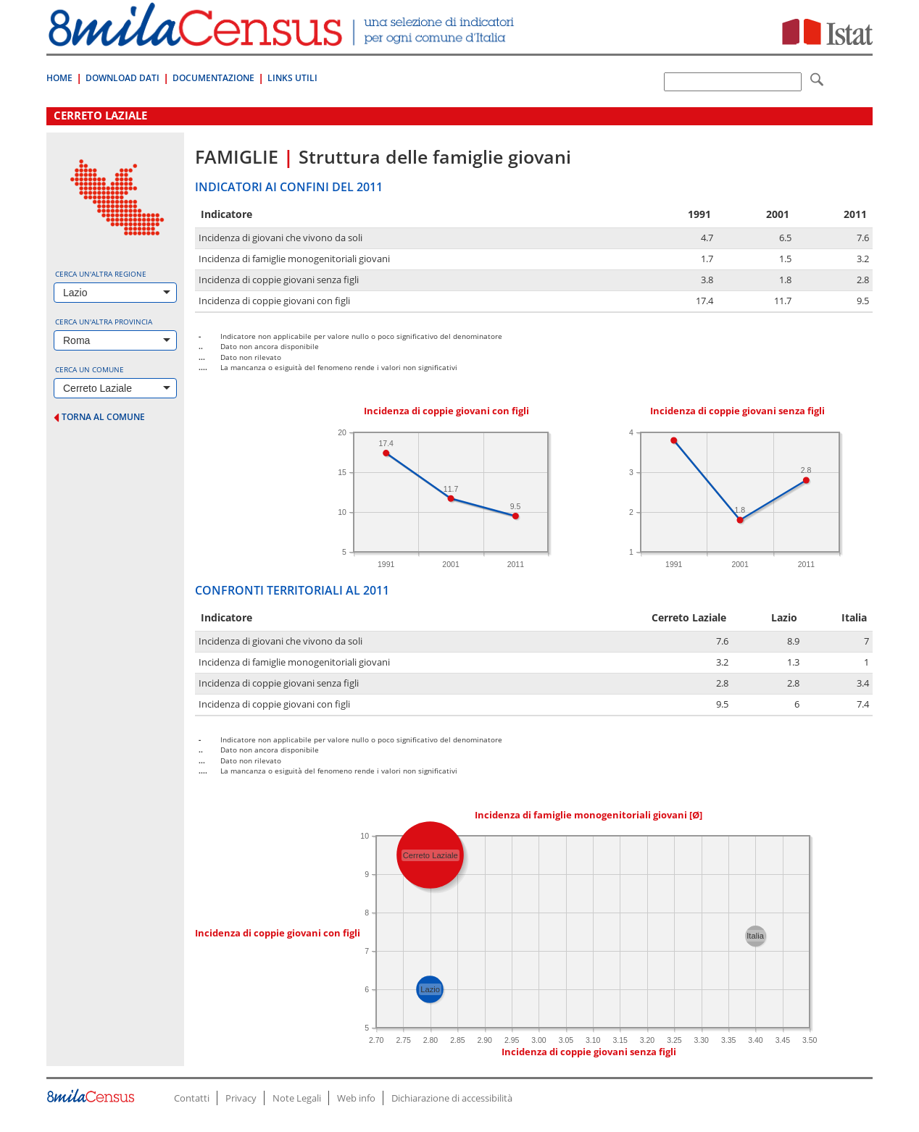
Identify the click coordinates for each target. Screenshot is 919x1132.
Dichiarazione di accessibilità (451, 1097)
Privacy (241, 1097)
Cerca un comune (89, 369)
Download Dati (122, 78)
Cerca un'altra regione (100, 274)
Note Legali (297, 1097)
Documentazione (213, 78)
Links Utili (292, 78)
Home (59, 78)
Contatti (191, 1097)
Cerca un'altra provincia (103, 321)
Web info (356, 1097)
